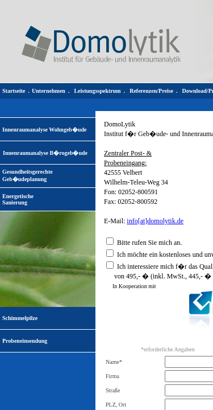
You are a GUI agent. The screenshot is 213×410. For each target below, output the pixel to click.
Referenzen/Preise (151, 91)
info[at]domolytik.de (155, 221)
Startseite (14, 91)
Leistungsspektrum (97, 91)
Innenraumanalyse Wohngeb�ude (44, 129)
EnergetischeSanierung (18, 199)
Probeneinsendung (24, 341)
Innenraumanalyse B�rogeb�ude (45, 153)
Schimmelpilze (19, 318)
